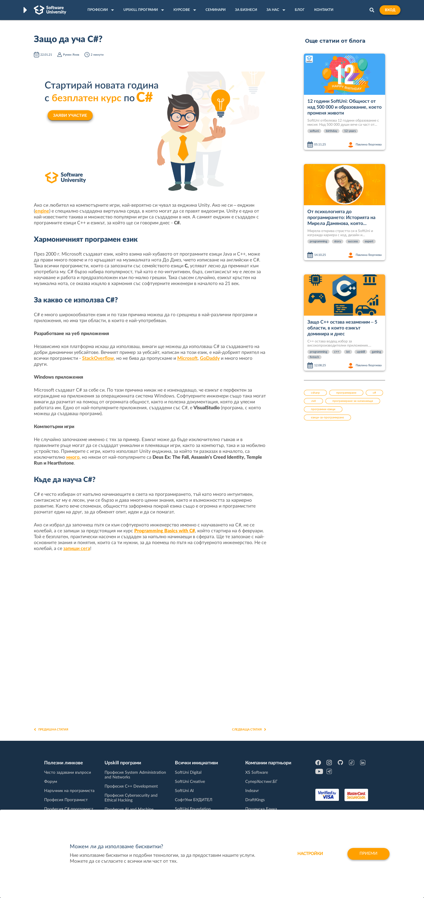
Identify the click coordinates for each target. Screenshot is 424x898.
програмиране (346, 392)
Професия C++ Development (131, 786)
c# (374, 392)
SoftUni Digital (188, 773)
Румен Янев (71, 54)
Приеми (368, 854)
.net (313, 401)
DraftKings (255, 800)
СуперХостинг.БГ (261, 782)
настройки (309, 854)
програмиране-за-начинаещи (352, 401)
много (73, 457)
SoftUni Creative (190, 782)
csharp (315, 392)
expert (369, 241)
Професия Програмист (66, 800)
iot (348, 351)
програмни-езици (323, 409)
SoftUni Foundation (193, 809)
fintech (314, 357)
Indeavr (252, 791)
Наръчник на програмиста (69, 791)
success (353, 241)
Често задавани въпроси (67, 773)
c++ (336, 351)
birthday (331, 131)
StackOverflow (98, 358)
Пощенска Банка (261, 809)
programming (318, 241)
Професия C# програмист (68, 809)
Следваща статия (249, 729)
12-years (350, 131)
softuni (314, 131)
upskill (361, 351)
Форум (50, 782)
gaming (376, 351)
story (337, 241)
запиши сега (76, 548)
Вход (390, 10)
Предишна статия (51, 729)
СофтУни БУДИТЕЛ (193, 800)
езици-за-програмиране (327, 417)
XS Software (256, 773)
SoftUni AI (184, 791)
